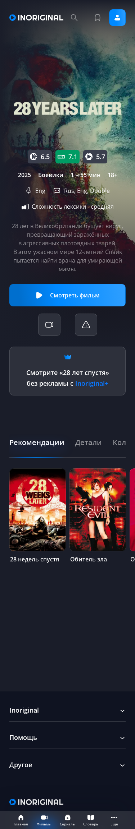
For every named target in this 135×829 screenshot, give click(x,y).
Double (100, 191)
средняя (102, 206)
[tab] (36, 442)
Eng (40, 191)
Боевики (50, 175)
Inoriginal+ (91, 383)
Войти (117, 17)
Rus (69, 191)
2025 (24, 175)
